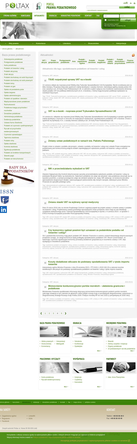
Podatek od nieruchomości (13, 159)
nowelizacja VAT (104, 218)
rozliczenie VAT (102, 154)
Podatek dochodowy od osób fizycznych (18, 77)
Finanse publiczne (130, 61)
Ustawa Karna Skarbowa (13, 123)
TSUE (48, 96)
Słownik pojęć (9, 156)
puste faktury (46, 188)
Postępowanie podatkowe (13, 62)
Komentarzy (45, 346)
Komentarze (40, 43)
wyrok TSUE (116, 96)
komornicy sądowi (48, 248)
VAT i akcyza (44, 61)
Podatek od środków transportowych (17, 153)
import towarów (54, 273)
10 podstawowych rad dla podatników (121, 349)
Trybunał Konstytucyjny (58, 96)
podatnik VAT (46, 187)
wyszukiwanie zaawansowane (97, 10)
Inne (74, 61)
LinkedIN (31, 416)
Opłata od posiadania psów (14, 89)
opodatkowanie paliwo (109, 155)
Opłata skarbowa (10, 144)
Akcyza (48, 154)
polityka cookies (90, 402)
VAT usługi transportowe (79, 273)
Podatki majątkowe (101, 61)
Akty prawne (13, 43)
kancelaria (15, 402)
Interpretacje (121, 43)
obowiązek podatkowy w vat (51, 125)
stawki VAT (57, 98)
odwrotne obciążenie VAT (92, 155)
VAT (63, 98)
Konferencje (79, 344)
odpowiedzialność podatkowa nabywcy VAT (60, 185)
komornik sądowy (120, 246)
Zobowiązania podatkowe (13, 59)
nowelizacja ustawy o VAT (55, 155)
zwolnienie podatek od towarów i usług (59, 245)
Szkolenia (78, 341)
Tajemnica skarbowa (11, 138)
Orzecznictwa (46, 344)
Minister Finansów (94, 274)
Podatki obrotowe (92, 61)
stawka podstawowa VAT (88, 98)
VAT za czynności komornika (71, 248)
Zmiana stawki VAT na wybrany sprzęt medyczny (73, 202)
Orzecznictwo (93, 43)
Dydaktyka (78, 346)
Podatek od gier (9, 86)
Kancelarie (78, 382)
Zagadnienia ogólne (9, 416)
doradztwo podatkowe (49, 402)
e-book (49, 99)
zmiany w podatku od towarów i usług (83, 217)
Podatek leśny (9, 83)
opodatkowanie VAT (105, 96)
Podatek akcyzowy (11, 71)
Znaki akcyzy (8, 74)
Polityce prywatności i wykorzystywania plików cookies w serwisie (56, 437)
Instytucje (78, 377)
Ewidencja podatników (12, 120)
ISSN (30, 419)
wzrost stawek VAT (55, 217)
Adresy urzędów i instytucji (117, 344)
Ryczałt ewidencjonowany (50, 380)
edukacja (36, 402)
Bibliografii (60, 344)
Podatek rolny (9, 141)
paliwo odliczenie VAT (75, 154)
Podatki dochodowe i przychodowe (120, 61)
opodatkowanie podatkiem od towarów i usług (82, 96)
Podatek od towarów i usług (14, 68)
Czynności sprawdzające (13, 135)
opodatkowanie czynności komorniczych (95, 248)
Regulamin (6, 419)
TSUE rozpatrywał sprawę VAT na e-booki (69, 79)
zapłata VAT (80, 185)
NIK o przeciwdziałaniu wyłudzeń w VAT (68, 168)
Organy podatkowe (115, 346)
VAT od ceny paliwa (89, 154)
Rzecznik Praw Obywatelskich (118, 124)
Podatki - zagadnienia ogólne (82, 61)
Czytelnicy (78, 380)
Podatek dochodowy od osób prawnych (18, 80)
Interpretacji (60, 341)
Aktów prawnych (47, 341)
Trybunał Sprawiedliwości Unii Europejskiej (111, 98)
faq (69, 402)
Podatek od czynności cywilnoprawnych (18, 126)
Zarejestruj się (120, 26)
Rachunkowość (9, 105)
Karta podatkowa (10, 65)
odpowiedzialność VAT (99, 187)
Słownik (110, 341)
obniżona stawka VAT (72, 98)
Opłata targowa (9, 92)
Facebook (5, 421)
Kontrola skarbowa (11, 147)
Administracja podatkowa (13, 117)
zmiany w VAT (119, 217)
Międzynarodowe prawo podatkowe (17, 102)
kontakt (62, 402)
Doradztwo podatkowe (12, 114)
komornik (58, 248)
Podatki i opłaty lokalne (110, 61)
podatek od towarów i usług (74, 155)
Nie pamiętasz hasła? (111, 24)
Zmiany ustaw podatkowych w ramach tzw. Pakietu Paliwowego (81, 141)
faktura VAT (111, 187)
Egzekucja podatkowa (12, 150)
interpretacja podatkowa (60, 246)
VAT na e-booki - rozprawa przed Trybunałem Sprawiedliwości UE (82, 111)
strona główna (7, 49)
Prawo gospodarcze (53, 61)
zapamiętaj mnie (113, 20)
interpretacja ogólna (106, 246)
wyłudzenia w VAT (126, 187)
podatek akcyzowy (61, 154)
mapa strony (77, 402)
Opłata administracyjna (12, 95)
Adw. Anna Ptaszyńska (116, 377)
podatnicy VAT (56, 187)
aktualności (19, 49)
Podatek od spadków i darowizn (15, 99)
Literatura (67, 43)
